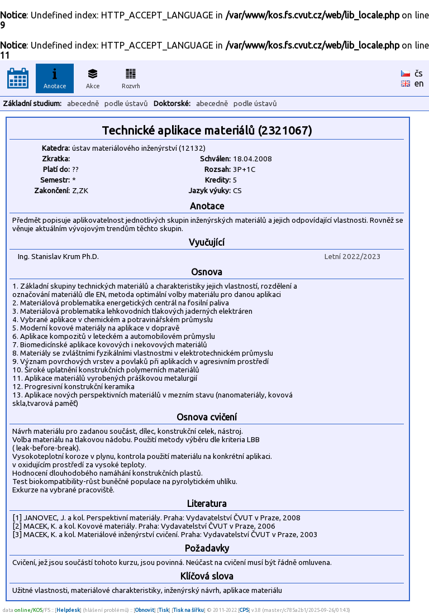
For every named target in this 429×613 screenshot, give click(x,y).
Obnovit (144, 610)
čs (418, 73)
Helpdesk (68, 610)
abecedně (83, 103)
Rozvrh (131, 77)
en (419, 83)
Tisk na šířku (188, 610)
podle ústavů (126, 103)
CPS (244, 610)
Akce (93, 77)
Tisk (164, 610)
